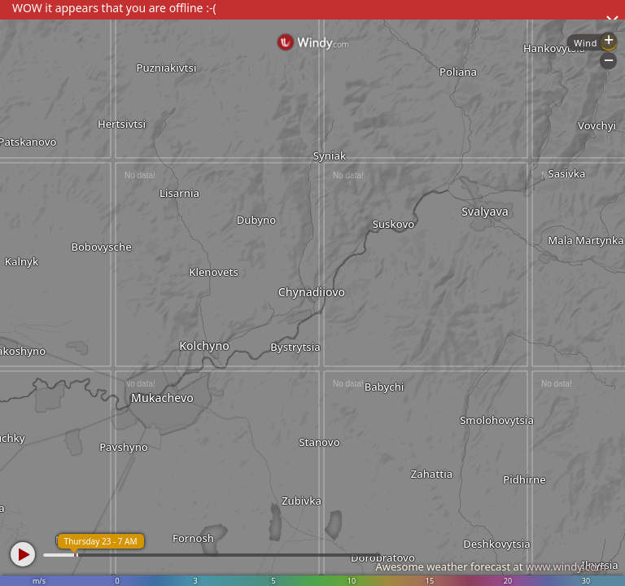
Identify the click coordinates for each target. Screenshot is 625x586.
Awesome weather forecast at (490, 566)
